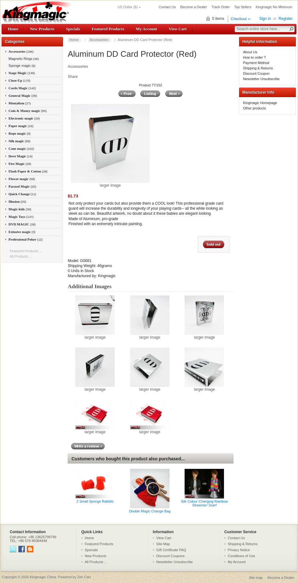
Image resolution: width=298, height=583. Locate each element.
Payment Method (256, 63)
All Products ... (21, 256)
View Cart (178, 28)
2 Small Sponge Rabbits (95, 501)
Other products (254, 108)
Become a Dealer (193, 7)
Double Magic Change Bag (149, 511)
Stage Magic (22, 73)
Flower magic (22, 179)
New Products (42, 28)
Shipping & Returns (258, 68)
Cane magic (21, 148)
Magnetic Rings (23, 59)
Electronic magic (24, 118)
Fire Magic (20, 164)
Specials (73, 28)
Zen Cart (84, 577)
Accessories (99, 40)
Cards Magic (22, 88)
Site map (255, 578)
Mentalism (20, 103)
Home (13, 28)
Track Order (220, 7)
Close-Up (19, 80)
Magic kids (20, 209)
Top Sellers (242, 7)
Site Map (163, 544)
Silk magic (20, 141)
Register (285, 18)
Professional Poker (26, 239)
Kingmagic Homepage (260, 103)
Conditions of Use (241, 556)
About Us (250, 52)
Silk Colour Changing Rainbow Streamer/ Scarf (204, 503)
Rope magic (20, 133)
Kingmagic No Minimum (274, 7)
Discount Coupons (170, 556)
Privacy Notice (239, 550)
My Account (146, 28)
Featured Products (108, 28)
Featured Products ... (26, 251)
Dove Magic (20, 156)
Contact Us (167, 7)
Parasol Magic (22, 186)
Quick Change (22, 194)
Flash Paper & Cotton (28, 171)
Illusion (17, 201)
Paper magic (21, 126)
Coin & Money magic (28, 111)
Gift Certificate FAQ (171, 550)
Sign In (265, 18)
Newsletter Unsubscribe (261, 79)
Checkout (239, 19)
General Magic (23, 95)
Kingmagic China (43, 577)
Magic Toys (21, 217)
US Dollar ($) (127, 7)
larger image (95, 335)
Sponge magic (21, 65)
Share (73, 76)
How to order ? (254, 57)
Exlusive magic (22, 232)
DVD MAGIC (22, 224)
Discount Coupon (256, 73)
